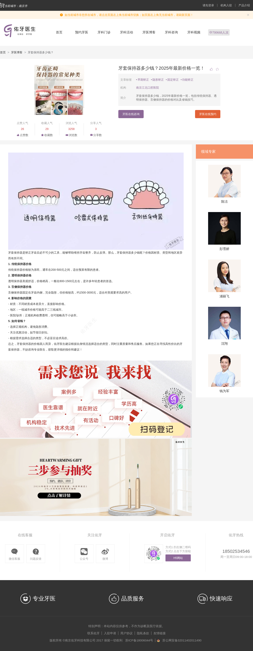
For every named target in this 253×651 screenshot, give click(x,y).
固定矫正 (173, 79)
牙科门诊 (104, 32)
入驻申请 (110, 633)
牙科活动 (126, 32)
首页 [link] (3, 52)
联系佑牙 (93, 633)
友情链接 (159, 633)
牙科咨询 (171, 32)
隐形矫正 (158, 79)
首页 (59, 32)
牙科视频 (193, 32)
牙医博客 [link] (16, 52)
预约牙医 (81, 32)
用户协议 (126, 633)
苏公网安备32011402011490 (182, 640)
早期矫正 (143, 79)
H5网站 (178, 558)
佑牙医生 (59, 343)
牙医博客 (148, 32)
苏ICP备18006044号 (139, 640)
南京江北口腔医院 (147, 87)
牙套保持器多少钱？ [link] (40, 52)
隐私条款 (143, 633)
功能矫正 (187, 79)
